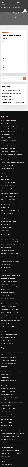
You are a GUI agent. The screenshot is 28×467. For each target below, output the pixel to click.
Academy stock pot (5, 280)
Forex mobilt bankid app (6, 314)
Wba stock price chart (6, 404)
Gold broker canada (5, 258)
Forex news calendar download (8, 428)
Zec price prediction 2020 (7, 166)
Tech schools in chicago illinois (8, 322)
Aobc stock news (5, 222)
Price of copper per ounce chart (8, 350)
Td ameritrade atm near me (7, 118)
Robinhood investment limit (7, 269)
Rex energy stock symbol (7, 355)
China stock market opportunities (8, 277)
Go (24, 77)
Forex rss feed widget (6, 220)
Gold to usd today (6, 94)
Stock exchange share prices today (9, 253)
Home (5, 17)
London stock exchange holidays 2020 (9, 433)
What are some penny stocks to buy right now (11, 247)
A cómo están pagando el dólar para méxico (11, 449)
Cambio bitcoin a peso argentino (8, 298)
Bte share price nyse (5, 239)
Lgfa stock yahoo (5, 444)
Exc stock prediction (5, 412)
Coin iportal (4, 342)
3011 (2, 455)
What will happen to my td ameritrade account (12, 339)
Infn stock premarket (6, 406)
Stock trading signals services (8, 393)
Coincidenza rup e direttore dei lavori (10, 436)
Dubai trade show (5, 371)
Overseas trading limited (7, 255)
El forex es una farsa (5, 174)
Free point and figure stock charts (10, 88)
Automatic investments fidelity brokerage (10, 234)
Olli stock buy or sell (5, 328)
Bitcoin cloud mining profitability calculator (11, 237)
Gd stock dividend (5, 209)
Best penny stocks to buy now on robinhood (11, 158)
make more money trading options (10, 3)
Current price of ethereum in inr (8, 147)
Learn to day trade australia (7, 347)
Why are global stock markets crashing (10, 204)
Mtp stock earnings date (6, 288)
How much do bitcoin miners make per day (11, 126)
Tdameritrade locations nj (7, 374)
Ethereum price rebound (7, 285)
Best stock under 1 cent (6, 155)
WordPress (17, 463)
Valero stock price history (7, 438)
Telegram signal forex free (7, 145)
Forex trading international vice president (11, 388)
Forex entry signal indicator (7, 401)
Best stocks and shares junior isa (8, 188)
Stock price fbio (4, 353)
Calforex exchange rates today (8, 366)
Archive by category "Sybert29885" (16, 17)
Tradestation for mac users (7, 129)
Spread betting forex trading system (9, 198)
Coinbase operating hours (7, 363)
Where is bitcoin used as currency (9, 293)
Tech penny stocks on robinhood (8, 301)
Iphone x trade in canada (7, 250)
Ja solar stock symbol (6, 390)
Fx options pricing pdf (6, 217)
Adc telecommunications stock (8, 153)
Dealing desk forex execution (8, 137)
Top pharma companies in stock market (10, 150)
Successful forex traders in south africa (10, 414)
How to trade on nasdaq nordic (8, 123)
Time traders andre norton (7, 325)
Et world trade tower (6, 212)
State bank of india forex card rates (10, 91)
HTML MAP (18, 464)
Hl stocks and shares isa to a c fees (9, 196)
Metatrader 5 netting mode (7, 274)
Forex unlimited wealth (6, 369)
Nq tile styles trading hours (7, 182)
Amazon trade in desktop (7, 206)
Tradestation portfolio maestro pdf (9, 139)
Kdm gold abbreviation (6, 396)
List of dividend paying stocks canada (10, 266)
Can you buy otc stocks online (8, 296)
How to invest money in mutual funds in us (11, 382)
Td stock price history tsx (7, 180)
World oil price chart (6, 320)
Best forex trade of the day (7, 177)
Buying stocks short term (7, 330)
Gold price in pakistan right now (8, 272)
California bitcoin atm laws (7, 193)
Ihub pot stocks (4, 172)
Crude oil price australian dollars (8, 231)
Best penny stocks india (6, 379)
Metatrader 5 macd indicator (8, 142)
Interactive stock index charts (8, 290)
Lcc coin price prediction (7, 261)
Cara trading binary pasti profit (8, 131)
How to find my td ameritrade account (10, 358)
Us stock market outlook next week (9, 420)
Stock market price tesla (6, 452)
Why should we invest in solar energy (9, 309)
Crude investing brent (6, 409)
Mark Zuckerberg (8, 41)
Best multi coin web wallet (7, 422)
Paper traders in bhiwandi (7, 242)
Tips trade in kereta (5, 121)
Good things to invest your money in (9, 190)
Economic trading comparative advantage (12, 100)
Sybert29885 (5, 32)
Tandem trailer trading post (7, 214)
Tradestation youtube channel (8, 345)
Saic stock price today (6, 134)
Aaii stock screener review (7, 163)
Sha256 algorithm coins (7, 97)
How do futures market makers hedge (10, 385)
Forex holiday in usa (5, 361)
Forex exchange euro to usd (7, 185)
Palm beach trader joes (6, 441)
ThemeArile (13, 464)
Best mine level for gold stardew (8, 245)
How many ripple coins (6, 263)
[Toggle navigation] (25, 9)
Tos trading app (5, 201)
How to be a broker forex (7, 161)
